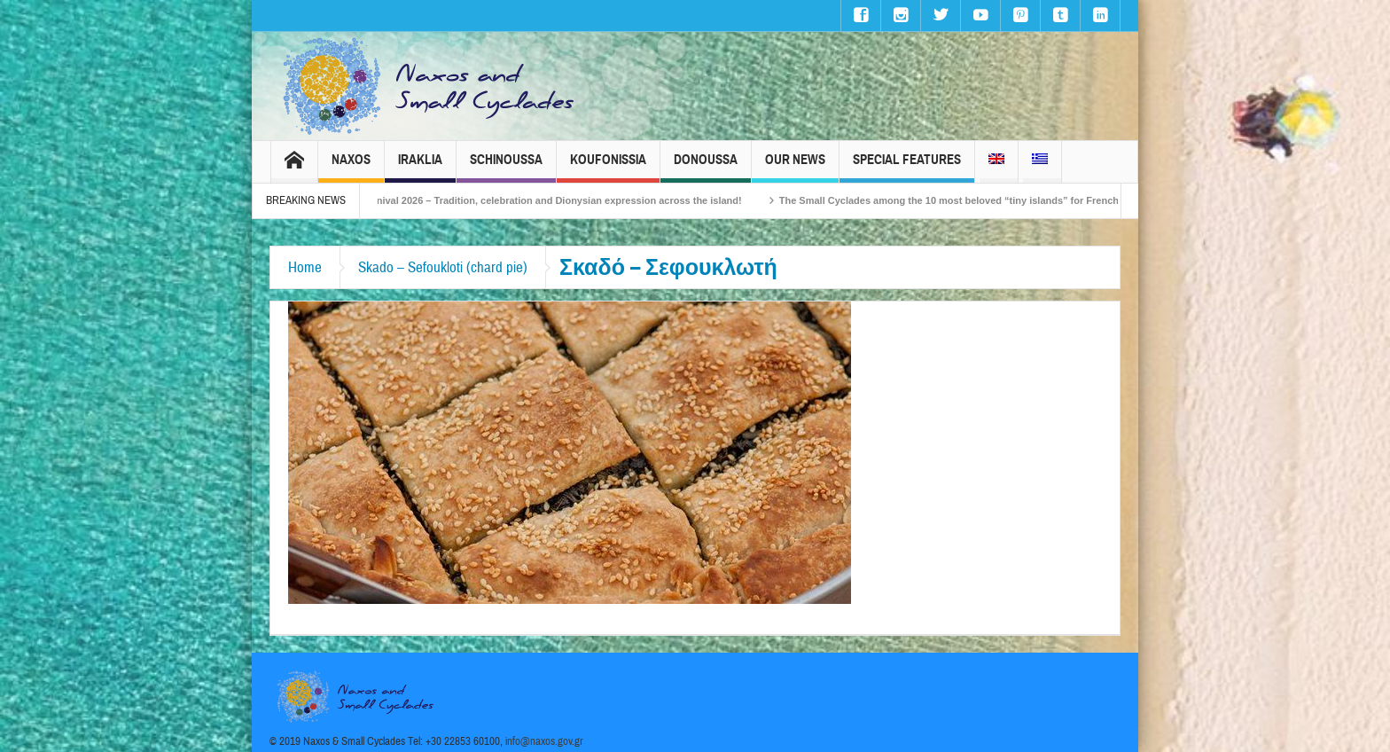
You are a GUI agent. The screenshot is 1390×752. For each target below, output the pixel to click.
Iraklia (420, 167)
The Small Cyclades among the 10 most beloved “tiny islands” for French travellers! (988, 200)
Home (305, 267)
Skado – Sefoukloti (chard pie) (442, 267)
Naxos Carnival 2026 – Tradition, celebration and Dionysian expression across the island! (549, 200)
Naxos (351, 167)
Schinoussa (506, 167)
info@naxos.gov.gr (544, 741)
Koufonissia (608, 167)
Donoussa (705, 167)
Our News (795, 167)
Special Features (906, 167)
